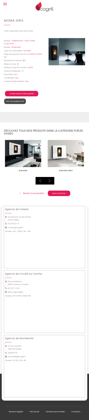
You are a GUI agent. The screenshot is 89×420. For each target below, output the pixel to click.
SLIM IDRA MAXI (66, 170)
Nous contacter (59, 193)
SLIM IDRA (23, 170)
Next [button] (49, 181)
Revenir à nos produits (33, 193)
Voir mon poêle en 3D (15, 101)
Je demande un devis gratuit (22, 93)
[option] (23, 157)
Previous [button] (40, 181)
